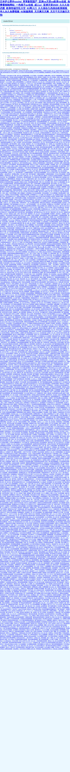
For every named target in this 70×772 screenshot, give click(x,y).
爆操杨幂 (41, 310)
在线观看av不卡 (51, 413)
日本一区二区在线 (50, 421)
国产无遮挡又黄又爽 (15, 90)
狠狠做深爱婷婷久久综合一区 (47, 406)
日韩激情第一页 (13, 107)
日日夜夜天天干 (57, 382)
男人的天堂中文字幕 (55, 599)
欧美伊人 (48, 544)
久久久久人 (15, 553)
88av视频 (12, 274)
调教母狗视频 (49, 109)
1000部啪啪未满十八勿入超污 (8, 123)
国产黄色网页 (26, 109)
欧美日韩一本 (34, 480)
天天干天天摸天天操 (52, 172)
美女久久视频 (18, 234)
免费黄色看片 (37, 413)
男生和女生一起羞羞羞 (17, 147)
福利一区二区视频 (42, 253)
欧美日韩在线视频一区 (41, 94)
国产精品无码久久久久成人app (32, 372)
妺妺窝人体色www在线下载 (14, 496)
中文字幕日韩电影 (28, 242)
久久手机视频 (14, 602)
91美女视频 (60, 342)
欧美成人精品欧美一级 (38, 86)
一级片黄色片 (11, 224)
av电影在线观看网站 (32, 596)
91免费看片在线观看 (41, 488)
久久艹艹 (22, 464)
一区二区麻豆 (32, 615)
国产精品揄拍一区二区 (44, 347)
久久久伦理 (59, 604)
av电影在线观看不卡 (45, 132)
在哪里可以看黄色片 (13, 85)
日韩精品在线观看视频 (6, 298)
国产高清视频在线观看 (60, 520)
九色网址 (7, 506)
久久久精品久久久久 (24, 460)
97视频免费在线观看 (37, 415)
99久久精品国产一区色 (6, 218)
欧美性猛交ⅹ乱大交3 (36, 104)
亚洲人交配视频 (49, 126)
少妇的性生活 (41, 355)
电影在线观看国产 (48, 83)
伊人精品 (53, 120)
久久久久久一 (35, 101)
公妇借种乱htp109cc (60, 428)
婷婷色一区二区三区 (63, 97)
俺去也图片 (53, 375)
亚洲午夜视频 (17, 510)
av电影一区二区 (51, 332)
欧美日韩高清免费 (15, 356)
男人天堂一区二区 (30, 641)
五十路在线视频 (20, 398)
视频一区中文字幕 (49, 625)
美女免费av (20, 102)
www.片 (59, 321)
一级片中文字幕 (26, 452)
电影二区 (48, 437)
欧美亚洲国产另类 (27, 96)
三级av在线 (37, 361)
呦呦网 (48, 261)
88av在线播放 (6, 602)
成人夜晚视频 (12, 342)
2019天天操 (59, 332)
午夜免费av (61, 380)
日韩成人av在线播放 (35, 301)
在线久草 (6, 587)
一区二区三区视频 (58, 88)
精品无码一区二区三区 (57, 212)
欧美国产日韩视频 (45, 164)
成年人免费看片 (4, 533)
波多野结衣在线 (34, 442)
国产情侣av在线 (47, 575)
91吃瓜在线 (8, 377)
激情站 (35, 163)
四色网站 (32, 426)
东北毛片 (2, 323)
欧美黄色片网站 (25, 159)
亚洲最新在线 (16, 374)
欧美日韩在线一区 (34, 283)
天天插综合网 (52, 129)
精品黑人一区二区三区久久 (51, 115)
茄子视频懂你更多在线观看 (18, 210)
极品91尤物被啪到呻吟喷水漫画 (31, 234)
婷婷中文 (6, 385)
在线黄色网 (20, 479)
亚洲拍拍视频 (24, 347)
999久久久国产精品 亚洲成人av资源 (45, 196)
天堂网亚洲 (49, 385)
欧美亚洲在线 (20, 429)
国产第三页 (25, 145)
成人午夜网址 (43, 480)
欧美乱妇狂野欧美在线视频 (38, 366)
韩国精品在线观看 (15, 520)
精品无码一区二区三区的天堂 (21, 339)
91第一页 (61, 577)
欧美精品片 (24, 455)
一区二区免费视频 (27, 112)
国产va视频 (37, 593)
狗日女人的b (54, 577)
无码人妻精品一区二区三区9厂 (27, 166)
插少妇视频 (18, 296)
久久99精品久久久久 (33, 591)
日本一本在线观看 (37, 274)
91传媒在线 (43, 332)
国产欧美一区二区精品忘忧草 (29, 315)
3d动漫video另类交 (54, 153)
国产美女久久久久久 (56, 96)
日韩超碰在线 (17, 99)
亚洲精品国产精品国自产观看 (32, 120)
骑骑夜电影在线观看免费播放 (46, 477)
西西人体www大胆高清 (45, 251)
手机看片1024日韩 (39, 407)
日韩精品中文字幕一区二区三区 (24, 228)
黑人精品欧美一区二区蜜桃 (51, 194)
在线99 (60, 169)
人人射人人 (34, 379)
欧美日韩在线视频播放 (6, 399)
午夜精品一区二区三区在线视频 (60, 377)
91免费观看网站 (32, 285)
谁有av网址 (17, 487)
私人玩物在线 (45, 239)
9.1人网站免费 (29, 244)
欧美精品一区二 (54, 137)
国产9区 (14, 479)
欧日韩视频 (18, 423)
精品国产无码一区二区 (51, 248)
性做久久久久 (7, 447)
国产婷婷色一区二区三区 (30, 425)
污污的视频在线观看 (17, 560)
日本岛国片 (53, 121)
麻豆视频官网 (61, 445)
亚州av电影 (15, 158)
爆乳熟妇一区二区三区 (32, 210)
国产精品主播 (7, 313)
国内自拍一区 (58, 579)
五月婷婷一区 (26, 80)
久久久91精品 (7, 83)
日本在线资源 (21, 186)
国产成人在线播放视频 (23, 75)
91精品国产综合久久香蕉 (59, 336)
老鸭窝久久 (48, 440)
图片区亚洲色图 (33, 614)
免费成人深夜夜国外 (40, 304)
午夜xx (40, 575)
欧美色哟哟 (12, 437)
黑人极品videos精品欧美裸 (21, 391)
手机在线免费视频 (46, 331)
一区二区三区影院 (62, 121)
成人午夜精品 (39, 542)
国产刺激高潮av (45, 158)
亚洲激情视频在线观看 (35, 380)
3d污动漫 (25, 383)
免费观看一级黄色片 (47, 401)
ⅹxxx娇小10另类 (13, 596)
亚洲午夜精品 (62, 151)
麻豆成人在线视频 (42, 148)
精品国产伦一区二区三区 (59, 544)
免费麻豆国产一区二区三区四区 (40, 375)
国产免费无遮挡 (34, 232)
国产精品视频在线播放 (14, 325)
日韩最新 (52, 164)
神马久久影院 (65, 309)
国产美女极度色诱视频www (10, 628)
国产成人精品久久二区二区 (18, 499)
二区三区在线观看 (31, 204)
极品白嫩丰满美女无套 (45, 161)
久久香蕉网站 (38, 145)
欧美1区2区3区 (21, 637)
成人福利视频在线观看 (36, 153)
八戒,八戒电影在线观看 (19, 355)
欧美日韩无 (17, 585)
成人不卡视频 (29, 85)
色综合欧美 (17, 134)
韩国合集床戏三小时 (43, 231)
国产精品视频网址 (39, 317)
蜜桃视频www (47, 561)
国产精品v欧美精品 (11, 186)
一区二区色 (51, 359)
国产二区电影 (17, 142)
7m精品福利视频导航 (9, 91)
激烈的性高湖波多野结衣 (36, 220)
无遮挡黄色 (4, 456)
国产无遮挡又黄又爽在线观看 (59, 347)
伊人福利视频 (31, 344)
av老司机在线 (38, 610)
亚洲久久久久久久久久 (58, 298)
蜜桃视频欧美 (11, 178)
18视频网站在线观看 (15, 159)
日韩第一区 (52, 144)
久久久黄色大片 (59, 434)
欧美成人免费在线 (29, 97)
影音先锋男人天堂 (24, 426)
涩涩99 (36, 552)
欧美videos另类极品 (7, 622)
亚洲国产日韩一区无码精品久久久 (28, 250)
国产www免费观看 (57, 201)
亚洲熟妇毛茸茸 (64, 339)
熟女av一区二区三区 (64, 223)
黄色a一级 (30, 499)
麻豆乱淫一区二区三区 (38, 82)
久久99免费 (66, 185)
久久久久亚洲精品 (16, 448)
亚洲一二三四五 (23, 477)
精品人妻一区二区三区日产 (43, 171)
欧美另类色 (18, 145)
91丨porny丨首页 (57, 331)
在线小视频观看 (62, 588)
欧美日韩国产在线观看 (57, 261)
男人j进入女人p (63, 93)
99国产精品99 (36, 201)
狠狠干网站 (11, 156)
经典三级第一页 (61, 77)
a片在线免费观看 (29, 361)
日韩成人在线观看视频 (63, 296)
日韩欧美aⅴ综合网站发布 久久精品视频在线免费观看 (25, 88)
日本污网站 (28, 156)
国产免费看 (35, 537)
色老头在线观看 (26, 282)
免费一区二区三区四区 (59, 369)
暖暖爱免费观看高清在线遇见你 (8, 301)
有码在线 (8, 80)
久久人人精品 (4, 455)
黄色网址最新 (62, 193)
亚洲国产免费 (60, 94)
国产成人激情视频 (28, 490)
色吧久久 (8, 633)
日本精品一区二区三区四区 (23, 263)
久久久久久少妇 (9, 371)
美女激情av (41, 614)
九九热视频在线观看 (15, 180)
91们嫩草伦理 (49, 180)
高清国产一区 (53, 291)
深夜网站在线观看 (35, 291)
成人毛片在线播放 (20, 294)
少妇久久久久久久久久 (58, 545)
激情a (45, 580)
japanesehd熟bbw (13, 161)
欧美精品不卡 (51, 402)
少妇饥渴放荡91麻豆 (52, 93)
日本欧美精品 (27, 320)
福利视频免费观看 (44, 169)
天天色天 (8, 283)
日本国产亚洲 (22, 418)
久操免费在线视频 (23, 579)
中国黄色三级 (56, 337)
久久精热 (50, 259)
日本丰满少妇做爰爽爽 (40, 172)
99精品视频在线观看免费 (42, 237)
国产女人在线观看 (7, 625)
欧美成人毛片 (59, 572)
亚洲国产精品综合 (27, 348)
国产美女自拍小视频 (50, 294)
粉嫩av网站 (47, 75)
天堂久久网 (22, 641)
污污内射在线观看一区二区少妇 (55, 123)
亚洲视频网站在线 (65, 564)
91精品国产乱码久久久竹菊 (25, 474)
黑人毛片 (15, 120)
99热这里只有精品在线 (18, 244)
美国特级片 (6, 204)
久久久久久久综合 (31, 539)
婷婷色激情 (13, 485)
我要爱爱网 (16, 406)
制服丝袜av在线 (11, 248)
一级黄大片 (23, 588)
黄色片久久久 (6, 555)
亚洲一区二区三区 (54, 91)
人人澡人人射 (47, 585)
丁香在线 (66, 374)
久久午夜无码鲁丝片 (55, 199)
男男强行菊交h (55, 128)
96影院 (2, 134)
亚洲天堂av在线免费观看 (48, 521)
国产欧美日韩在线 (17, 401)
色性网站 (22, 118)
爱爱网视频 (20, 412)
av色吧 (53, 124)
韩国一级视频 (27, 493)
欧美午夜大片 (51, 409)
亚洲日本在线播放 (16, 466)
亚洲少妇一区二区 (29, 175)
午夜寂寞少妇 (40, 256)
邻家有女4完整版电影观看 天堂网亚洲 (47, 502)
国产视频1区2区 (57, 177)
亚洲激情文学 (19, 274)
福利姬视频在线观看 (60, 124)
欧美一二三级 (32, 99)
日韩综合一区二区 (53, 429)
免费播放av (12, 494)
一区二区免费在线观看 (33, 202)
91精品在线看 (16, 463)
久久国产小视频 (29, 258)
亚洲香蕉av (24, 599)
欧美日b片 (51, 372)
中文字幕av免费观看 (16, 304)
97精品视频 (50, 186)
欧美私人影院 (19, 383)
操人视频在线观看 (48, 512)
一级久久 (4, 132)
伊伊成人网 (57, 236)
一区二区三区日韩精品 (36, 155)
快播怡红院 (11, 402)
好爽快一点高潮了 (64, 487)
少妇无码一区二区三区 (32, 169)
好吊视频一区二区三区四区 (44, 198)
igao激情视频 (3, 172)
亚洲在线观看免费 (26, 520)
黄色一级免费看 (57, 83)
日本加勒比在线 (4, 77)
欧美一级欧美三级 (18, 372)
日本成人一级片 (23, 483)
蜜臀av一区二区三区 (13, 137)
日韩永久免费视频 (38, 625)
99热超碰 (13, 558)
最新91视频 (28, 464)
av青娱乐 (52, 185)
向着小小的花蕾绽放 (58, 207)
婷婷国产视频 (59, 196)
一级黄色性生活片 (48, 113)
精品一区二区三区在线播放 (18, 439)
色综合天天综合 (26, 466)
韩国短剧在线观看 (46, 377)
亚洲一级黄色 (14, 404)
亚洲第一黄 (27, 155)
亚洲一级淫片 (47, 447)
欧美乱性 (29, 609)
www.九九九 (12, 375)
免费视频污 (38, 117)
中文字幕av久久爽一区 (51, 598)
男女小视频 (41, 423)
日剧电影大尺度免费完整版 (26, 461)
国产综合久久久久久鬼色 (42, 199)
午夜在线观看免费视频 (22, 342)
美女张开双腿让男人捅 (52, 142)
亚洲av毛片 (6, 390)
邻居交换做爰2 (5, 144)
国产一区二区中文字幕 (12, 288)
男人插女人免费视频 (59, 418)
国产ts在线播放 (65, 612)
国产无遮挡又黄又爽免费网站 (52, 220)
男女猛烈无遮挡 (37, 618)
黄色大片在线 (38, 258)
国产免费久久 (46, 275)
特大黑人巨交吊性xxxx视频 (30, 191)
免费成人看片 (9, 126)
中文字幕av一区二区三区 (10, 102)
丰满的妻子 (21, 167)
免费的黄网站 (44, 78)
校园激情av (45, 510)
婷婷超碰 (32, 420)
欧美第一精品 (34, 310)
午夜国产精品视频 (25, 194)
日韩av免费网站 (30, 293)
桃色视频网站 (29, 212)
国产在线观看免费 (44, 639)
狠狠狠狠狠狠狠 (44, 318)
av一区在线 (66, 455)
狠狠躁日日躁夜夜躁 (55, 237)
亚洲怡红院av (7, 299)
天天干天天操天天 (60, 359)
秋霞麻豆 (2, 647)
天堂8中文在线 (18, 458)
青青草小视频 (56, 585)
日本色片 (33, 240)
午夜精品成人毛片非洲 (64, 412)
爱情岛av (29, 326)
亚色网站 (54, 569)
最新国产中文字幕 (28, 385)
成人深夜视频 (22, 312)
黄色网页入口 (50, 277)
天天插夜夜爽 (57, 256)
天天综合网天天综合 (17, 445)
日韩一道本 (5, 193)
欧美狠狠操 (57, 234)
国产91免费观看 (15, 501)
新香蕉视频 (26, 458)
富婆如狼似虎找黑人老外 (35, 90)
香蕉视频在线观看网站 (11, 469)
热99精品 (8, 367)
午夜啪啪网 (63, 137)
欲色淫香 (44, 364)
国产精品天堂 (15, 258)
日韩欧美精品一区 (26, 541)
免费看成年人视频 (7, 556)
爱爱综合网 (8, 480)
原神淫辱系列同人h (47, 648)
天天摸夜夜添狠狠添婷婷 (7, 207)
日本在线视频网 (26, 101)
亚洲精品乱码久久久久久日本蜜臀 (14, 290)
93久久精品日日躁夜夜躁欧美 (42, 128)
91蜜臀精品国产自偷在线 (20, 531)
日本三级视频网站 (13, 483)
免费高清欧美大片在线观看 (28, 585)
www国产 (48, 352)
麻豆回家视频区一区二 (24, 217)
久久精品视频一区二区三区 (33, 118)
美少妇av (15, 148)
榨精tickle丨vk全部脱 (48, 474)
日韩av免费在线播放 (7, 386)
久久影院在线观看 (11, 109)
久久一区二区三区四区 (34, 245)
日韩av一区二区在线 (54, 78)
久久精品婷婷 (34, 80)
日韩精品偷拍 (15, 367)
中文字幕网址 (47, 302)
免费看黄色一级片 (10, 198)
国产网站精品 (19, 150)
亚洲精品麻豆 (36, 496)
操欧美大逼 (43, 261)
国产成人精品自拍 (54, 348)
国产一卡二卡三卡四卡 (26, 261)
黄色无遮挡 (14, 350)
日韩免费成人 (53, 151)
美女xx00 (7, 644)
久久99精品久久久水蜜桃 (44, 336)
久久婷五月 (65, 645)
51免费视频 (5, 348)
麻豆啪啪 (27, 379)
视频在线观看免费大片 (27, 134)
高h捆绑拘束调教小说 (36, 275)
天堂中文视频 (56, 247)
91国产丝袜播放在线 (19, 379)
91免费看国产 (8, 245)
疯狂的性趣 (35, 410)
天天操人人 (58, 647)
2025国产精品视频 (14, 232)
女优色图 (59, 120)
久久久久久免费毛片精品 (49, 340)
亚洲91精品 (52, 510)
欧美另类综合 (19, 320)
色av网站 (31, 151)
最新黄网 (45, 415)
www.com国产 (63, 499)
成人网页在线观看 (31, 305)
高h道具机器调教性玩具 (44, 507)
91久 (30, 105)
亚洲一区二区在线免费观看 (15, 132)
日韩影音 (62, 399)
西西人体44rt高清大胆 (49, 102)
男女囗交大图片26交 (48, 90)
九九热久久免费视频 (6, 121)
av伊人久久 (30, 83)
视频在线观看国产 (45, 156)
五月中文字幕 (57, 113)
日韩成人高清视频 (46, 399)
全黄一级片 (14, 525)
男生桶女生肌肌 (27, 299)
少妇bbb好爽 (15, 151)
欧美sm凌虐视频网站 (15, 101)
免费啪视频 (45, 587)
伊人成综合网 (19, 140)
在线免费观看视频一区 (43, 121)
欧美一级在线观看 (54, 436)
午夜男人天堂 (7, 560)
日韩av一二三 (11, 172)
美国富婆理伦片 (35, 298)
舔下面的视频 (59, 310)
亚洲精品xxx (3, 178)
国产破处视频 (17, 399)
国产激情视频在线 (10, 320)
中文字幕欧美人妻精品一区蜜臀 (60, 458)
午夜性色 (63, 596)
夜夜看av (20, 97)
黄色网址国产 (20, 172)
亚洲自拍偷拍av (19, 156)
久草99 (21, 153)
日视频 (9, 205)
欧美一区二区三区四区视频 (50, 487)
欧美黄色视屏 (58, 528)
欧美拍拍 (39, 577)
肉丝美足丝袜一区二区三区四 (14, 226)
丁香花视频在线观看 (6, 93)
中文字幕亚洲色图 (57, 483)
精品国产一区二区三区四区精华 (25, 248)
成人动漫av (11, 639)
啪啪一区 (53, 637)
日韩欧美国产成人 (49, 547)
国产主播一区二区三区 (47, 325)
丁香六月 (14, 242)
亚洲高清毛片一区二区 (39, 142)
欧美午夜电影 (27, 394)
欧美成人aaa (63, 194)
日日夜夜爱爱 (41, 99)
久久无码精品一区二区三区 (26, 377)
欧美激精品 (45, 622)
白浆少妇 (50, 269)
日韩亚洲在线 (19, 425)
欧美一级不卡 (29, 350)
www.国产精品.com (7, 372)
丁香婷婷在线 (46, 350)
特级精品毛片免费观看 (27, 128)
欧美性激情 (6, 263)
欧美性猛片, (22, 288)
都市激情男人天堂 (10, 547)
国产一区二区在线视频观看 (12, 548)
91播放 (22, 258)
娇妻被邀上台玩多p (17, 299)
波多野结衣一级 (9, 175)
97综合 (41, 232)
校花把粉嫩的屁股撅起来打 (38, 93)
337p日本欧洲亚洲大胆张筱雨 (10, 344)
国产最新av (23, 456)
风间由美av (10, 247)
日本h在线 (3, 75)
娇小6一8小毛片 (47, 315)
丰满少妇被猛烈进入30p (16, 410)
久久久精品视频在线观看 (26, 413)
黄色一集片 (54, 182)
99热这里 (31, 145)
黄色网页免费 (27, 177)
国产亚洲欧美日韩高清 (34, 239)
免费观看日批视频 (37, 572)
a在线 (36, 491)
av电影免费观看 (40, 555)
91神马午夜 (55, 471)
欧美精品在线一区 (24, 161)
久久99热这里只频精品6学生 (28, 121)
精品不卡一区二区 (45, 628)
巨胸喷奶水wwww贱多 (6, 388)
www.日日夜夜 (4, 185)
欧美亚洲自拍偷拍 (41, 475)
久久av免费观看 (5, 606)
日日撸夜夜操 (24, 534)
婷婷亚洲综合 (34, 634)
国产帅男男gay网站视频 (32, 359)
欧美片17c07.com (32, 439)
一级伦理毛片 (7, 174)
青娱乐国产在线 (30, 647)
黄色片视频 (33, 529)
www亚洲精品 (10, 353)
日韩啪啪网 (9, 374)
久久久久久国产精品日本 (63, 178)
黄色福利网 (37, 399)
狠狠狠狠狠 (12, 526)
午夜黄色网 (21, 148)
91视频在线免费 (4, 180)
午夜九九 (42, 591)
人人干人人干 (29, 610)
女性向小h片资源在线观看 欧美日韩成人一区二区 (51, 537)
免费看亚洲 (64, 256)
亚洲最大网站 (16, 174)
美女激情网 (56, 401)
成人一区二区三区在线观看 (40, 326)
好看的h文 (17, 417)
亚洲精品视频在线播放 (18, 428)
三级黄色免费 (28, 617)
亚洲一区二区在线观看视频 (16, 309)
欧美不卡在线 (48, 501)
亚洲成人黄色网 (46, 380)
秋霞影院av (35, 445)
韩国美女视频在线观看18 (47, 374)
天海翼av (35, 434)
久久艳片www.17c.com (26, 137)
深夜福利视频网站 (13, 472)
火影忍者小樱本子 (37, 124)
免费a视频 (57, 304)
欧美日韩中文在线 (7, 312)
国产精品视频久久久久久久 (17, 204)
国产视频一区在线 (34, 226)
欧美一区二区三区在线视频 (38, 123)
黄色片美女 (53, 156)
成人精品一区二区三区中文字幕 (22, 271)
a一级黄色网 (28, 82)
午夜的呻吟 (25, 90)
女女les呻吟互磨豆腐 (16, 223)
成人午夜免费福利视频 (36, 386)
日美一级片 (10, 271)
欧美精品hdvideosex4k (39, 323)
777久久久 (17, 255)
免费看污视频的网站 (30, 148)
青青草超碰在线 (59, 372)
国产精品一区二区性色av (23, 277)
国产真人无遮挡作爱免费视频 (37, 390)
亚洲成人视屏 (46, 460)
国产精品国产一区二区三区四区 (40, 466)
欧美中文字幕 (27, 272)
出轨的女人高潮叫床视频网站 (52, 463)
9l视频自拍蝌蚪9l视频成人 (13, 541)
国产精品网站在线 (23, 352)
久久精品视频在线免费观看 (33, 622)
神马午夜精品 (53, 239)
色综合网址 (5, 221)
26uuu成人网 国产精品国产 (41, 185)
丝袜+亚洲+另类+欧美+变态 (23, 375)
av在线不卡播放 (62, 569)
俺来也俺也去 (12, 236)
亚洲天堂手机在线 (19, 502)
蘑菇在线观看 (41, 174)
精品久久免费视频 (34, 448)
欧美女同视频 (61, 288)
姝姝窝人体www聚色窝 (49, 572)
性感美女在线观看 (65, 128)
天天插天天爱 (21, 518)
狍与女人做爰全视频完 (64, 112)
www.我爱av (65, 647)
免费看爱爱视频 (38, 471)
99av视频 (29, 126)
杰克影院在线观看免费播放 (39, 404)
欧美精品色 (62, 501)
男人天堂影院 (47, 337)
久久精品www (17, 315)
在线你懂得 (36, 261)
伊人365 (65, 283)
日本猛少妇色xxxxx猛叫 (60, 477)
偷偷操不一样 (30, 144)
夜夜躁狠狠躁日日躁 (35, 167)
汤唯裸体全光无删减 (10, 498)
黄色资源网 (16, 310)
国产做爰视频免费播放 (48, 167)
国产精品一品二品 (24, 529)
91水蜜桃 (44, 361)
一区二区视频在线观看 (37, 337)
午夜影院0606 (41, 163)
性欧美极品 (33, 129)
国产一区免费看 (64, 453)
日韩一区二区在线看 (44, 182)
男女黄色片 (31, 534)
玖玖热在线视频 (18, 574)
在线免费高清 (43, 215)
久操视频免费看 (43, 80)
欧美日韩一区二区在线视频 (21, 420)
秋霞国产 (52, 213)
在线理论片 (42, 109)
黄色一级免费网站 (26, 356)
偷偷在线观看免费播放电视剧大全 (16, 253)
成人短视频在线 (20, 224)
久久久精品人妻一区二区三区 (10, 291)
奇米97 (44, 85)
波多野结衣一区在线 (51, 394)
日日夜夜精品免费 (64, 461)
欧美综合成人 (12, 409)
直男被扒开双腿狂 (40, 433)
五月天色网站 (61, 615)
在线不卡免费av (15, 332)
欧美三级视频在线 (8, 255)
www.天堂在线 (19, 91)
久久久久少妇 (33, 207)
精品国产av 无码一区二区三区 (31, 132)
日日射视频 (34, 236)
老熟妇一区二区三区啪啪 (51, 423)
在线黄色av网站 (7, 345)
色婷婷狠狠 (25, 423)
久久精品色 (21, 266)
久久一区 (52, 334)
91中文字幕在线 (20, 110)
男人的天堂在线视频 (34, 391)
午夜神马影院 (49, 163)
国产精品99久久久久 (40, 620)
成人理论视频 (38, 83)
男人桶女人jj (60, 634)
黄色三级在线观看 (53, 215)
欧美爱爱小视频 (63, 286)
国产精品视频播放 (36, 158)
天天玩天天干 (64, 247)
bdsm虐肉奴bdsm (6, 282)
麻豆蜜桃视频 (35, 568)
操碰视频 (8, 258)
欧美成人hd (66, 177)
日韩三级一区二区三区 (62, 340)
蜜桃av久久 (44, 494)
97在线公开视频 (40, 417)
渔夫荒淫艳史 (6, 493)
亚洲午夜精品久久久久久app (55, 250)
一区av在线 (4, 645)
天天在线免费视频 (12, 358)
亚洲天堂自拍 (4, 239)
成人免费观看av (37, 498)
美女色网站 (8, 433)
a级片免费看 (63, 348)
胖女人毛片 (35, 406)
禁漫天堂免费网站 (45, 526)
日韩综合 (48, 450)
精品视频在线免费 (33, 182)
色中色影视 (65, 439)
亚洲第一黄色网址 (53, 263)
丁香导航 (52, 231)
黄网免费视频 (56, 309)
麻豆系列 (17, 434)
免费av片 (63, 456)
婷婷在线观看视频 (60, 167)
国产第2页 (15, 104)
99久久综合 (62, 271)
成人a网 (37, 426)
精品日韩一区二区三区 (27, 645)
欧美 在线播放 (10, 585)
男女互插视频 (8, 269)
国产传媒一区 (38, 85)
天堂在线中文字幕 (50, 82)
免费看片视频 (23, 344)
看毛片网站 (3, 358)
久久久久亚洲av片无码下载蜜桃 (51, 258)
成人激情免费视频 (41, 450)
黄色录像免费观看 (5, 544)
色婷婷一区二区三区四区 (30, 358)
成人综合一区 (53, 587)
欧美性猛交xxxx (33, 383)
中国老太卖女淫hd (32, 247)
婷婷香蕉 (19, 236)
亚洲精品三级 (30, 94)
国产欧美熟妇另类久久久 (18, 482)
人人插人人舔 (31, 171)
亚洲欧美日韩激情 (20, 169)
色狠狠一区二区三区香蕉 (60, 552)
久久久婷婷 (9, 82)
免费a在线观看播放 (29, 321)
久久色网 (19, 109)
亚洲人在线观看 (38, 631)
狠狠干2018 (57, 355)
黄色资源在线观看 (57, 507)
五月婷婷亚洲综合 (50, 614)
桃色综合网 (36, 525)
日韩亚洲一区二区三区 (14, 645)
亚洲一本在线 (21, 144)
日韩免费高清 (4, 280)
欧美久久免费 (15, 313)
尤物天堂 (3, 444)
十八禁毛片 (58, 409)
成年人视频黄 (21, 193)
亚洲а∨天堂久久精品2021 (54, 404)
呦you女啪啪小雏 (42, 205)
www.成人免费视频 (62, 274)
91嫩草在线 (8, 293)
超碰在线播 (47, 224)
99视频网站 (59, 75)
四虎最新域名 (27, 445)
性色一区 (61, 148)
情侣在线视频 (49, 355)
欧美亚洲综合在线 (20, 305)
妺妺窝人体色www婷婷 (8, 150)
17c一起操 (56, 155)
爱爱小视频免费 (17, 218)
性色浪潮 (29, 374)
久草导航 (56, 163)
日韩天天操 (4, 331)
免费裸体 (36, 296)
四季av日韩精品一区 (22, 196)
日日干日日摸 (48, 207)
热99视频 (39, 329)
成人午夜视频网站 (11, 177)
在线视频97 (46, 104)
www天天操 (11, 317)
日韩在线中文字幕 (51, 417)
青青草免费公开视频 (20, 198)
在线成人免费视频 (8, 510)
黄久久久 (28, 136)
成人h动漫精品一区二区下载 (20, 269)
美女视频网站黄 (9, 124)
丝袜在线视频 (26, 275)
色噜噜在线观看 (24, 232)
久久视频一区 (31, 583)
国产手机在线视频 (16, 112)
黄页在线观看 (36, 255)
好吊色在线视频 (19, 617)
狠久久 (24, 323)
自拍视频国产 (53, 169)
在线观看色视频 (49, 590)
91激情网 (7, 274)
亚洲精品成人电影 (16, 282)
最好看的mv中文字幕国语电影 (17, 539)
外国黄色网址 (39, 418)
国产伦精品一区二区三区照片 (59, 183)
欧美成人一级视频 (61, 213)
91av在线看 (8, 328)
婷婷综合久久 (54, 601)
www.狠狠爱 (3, 253)
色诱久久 (57, 523)
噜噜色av (18, 220)
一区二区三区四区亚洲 (7, 129)
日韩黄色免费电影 (38, 112)
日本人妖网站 (16, 93)
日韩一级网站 (65, 390)
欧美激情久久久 (58, 86)
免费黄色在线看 (62, 248)
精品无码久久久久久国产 (50, 112)
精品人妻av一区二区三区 (24, 123)
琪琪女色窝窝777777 (26, 255)
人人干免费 (5, 115)
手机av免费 (45, 541)
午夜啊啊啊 (22, 340)
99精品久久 (63, 264)
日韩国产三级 (9, 452)
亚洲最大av (50, 204)
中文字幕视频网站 (31, 561)
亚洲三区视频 (37, 96)
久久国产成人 (63, 155)
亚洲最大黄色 (57, 190)
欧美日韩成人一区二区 (27, 399)
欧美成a (8, 436)
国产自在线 (37, 286)
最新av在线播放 (64, 593)
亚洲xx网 (61, 282)
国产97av (8, 350)
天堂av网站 (6, 618)
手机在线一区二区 (43, 623)
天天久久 (6, 514)
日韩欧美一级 (41, 320)
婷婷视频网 (44, 278)
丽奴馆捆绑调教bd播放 (25, 553)
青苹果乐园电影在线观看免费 (11, 261)
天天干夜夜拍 (64, 304)
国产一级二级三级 (53, 148)
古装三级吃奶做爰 (58, 455)
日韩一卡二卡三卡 (49, 574)
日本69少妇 (37, 377)
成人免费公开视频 (23, 514)
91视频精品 (14, 474)
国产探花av (38, 364)
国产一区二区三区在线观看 (53, 548)
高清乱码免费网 (27, 307)
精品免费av (62, 326)
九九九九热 (15, 153)
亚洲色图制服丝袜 (60, 628)
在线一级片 (22, 568)
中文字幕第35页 (35, 520)
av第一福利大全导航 (29, 190)
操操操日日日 (34, 528)
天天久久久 (45, 280)
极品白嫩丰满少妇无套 (15, 348)
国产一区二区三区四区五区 (13, 256)
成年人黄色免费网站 (18, 82)
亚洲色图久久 (16, 318)
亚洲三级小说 (53, 410)
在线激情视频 (12, 264)
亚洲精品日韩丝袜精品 (6, 310)
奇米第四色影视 (31, 198)
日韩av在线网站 (53, 305)
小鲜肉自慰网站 (4, 526)
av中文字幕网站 (45, 139)
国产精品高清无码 (47, 453)
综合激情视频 (35, 264)
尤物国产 (2, 541)
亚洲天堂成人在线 (12, 217)
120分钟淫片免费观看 (45, 101)
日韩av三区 (18, 96)
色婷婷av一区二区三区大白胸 (36, 582)
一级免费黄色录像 (58, 364)
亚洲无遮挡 (24, 325)
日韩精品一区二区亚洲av (50, 274)
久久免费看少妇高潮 (58, 147)
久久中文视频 (45, 629)
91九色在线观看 (36, 193)
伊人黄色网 (31, 487)
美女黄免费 (20, 205)
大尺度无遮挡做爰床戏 (13, 231)
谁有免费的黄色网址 (42, 367)
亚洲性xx (51, 633)
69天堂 (53, 75)
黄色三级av (49, 455)
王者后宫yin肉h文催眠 (8, 229)
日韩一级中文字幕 (22, 213)
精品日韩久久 (55, 593)
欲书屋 (56, 525)
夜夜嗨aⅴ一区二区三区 (33, 312)
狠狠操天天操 (37, 242)
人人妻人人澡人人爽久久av (34, 456)
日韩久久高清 (18, 199)
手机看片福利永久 (16, 615)
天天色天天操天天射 (59, 126)
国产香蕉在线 (22, 359)
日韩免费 (13, 563)
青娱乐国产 (56, 564)
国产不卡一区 (51, 604)
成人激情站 (5, 201)
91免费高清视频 (53, 221)
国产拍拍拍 (66, 75)
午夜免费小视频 (49, 86)
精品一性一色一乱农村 (16, 493)
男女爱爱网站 (25, 433)
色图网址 (22, 85)
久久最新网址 (20, 558)
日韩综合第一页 (32, 575)
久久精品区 (5, 464)
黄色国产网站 (15, 202)
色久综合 (63, 104)
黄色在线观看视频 (23, 582)
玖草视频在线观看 (8, 183)
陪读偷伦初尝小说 (25, 231)
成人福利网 (34, 231)
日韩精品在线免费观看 (8, 96)
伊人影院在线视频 (26, 124)
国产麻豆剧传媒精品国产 (49, 134)
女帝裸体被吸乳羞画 (42, 259)
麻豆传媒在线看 (12, 139)
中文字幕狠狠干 (8, 134)
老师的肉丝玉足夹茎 (50, 582)
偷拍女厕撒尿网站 (15, 188)
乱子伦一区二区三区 (64, 142)
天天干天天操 (62, 639)
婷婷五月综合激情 (42, 218)
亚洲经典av (8, 431)
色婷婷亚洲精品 (57, 251)
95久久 (42, 126)
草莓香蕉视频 (19, 542)
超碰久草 (14, 205)
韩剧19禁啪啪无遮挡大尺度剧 (59, 345)
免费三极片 (41, 207)
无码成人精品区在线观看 (16, 77)
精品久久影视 (30, 440)
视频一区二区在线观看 (60, 631)
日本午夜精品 (51, 94)
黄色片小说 (31, 514)
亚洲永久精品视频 (42, 358)
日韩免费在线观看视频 (51, 285)
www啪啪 (33, 159)
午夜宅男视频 (13, 193)
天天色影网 (23, 382)
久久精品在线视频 (59, 136)
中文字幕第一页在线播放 (37, 75)
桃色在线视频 (65, 237)
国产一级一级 (42, 445)
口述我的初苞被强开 (11, 167)
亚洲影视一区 (58, 140)
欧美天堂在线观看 (12, 512)
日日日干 (49, 177)
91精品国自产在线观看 (18, 267)
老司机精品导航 (28, 147)
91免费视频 (24, 625)
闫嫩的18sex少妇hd (38, 228)
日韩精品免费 (39, 469)
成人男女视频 (37, 490)
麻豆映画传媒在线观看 (46, 147)
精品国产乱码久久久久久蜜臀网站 (21, 480)
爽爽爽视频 (50, 534)
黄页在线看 (9, 215)
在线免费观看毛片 (52, 288)
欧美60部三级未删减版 (6, 379)
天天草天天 (56, 191)
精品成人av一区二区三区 (34, 536)
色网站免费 (36, 126)
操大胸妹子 (66, 88)
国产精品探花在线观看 (17, 393)
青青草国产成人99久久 (24, 404)
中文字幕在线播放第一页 (41, 144)
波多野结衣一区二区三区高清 (32, 309)
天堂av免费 (39, 509)
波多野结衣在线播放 (57, 161)
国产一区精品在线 (58, 328)
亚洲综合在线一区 (20, 593)
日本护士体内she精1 (16, 555)
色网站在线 (25, 105)
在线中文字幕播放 (39, 501)
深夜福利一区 (52, 634)
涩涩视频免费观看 (59, 269)
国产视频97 (36, 374)
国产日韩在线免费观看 (50, 272)
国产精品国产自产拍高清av (23, 201)
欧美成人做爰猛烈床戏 (31, 558)
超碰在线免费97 (13, 115)
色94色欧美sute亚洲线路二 (43, 531)
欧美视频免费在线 (31, 294)
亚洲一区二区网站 (43, 398)
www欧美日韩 (43, 269)
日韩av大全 (49, 564)
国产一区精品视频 (36, 183)
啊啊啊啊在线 (39, 293)
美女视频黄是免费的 (7, 136)
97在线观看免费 (17, 323)
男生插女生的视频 (44, 553)
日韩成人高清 (60, 145)
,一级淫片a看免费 (54, 415)
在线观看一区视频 (9, 415)
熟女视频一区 (27, 560)
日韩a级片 (9, 148)
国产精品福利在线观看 (63, 444)
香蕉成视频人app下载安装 (33, 139)
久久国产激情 (38, 134)
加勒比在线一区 (51, 178)
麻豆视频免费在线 (6, 97)
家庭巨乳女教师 (49, 136)
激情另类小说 (22, 488)
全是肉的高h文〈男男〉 (45, 264)
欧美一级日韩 (26, 236)
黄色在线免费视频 (55, 104)
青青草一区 (9, 569)
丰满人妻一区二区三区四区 (62, 334)
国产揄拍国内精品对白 (34, 78)
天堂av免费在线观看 (60, 547)
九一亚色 (60, 239)
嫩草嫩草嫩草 (49, 236)
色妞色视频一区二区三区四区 (59, 171)
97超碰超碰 (63, 242)
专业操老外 (42, 571)
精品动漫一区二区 (25, 278)
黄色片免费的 (6, 191)
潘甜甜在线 (18, 317)
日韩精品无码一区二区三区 (35, 547)
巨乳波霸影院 (12, 164)
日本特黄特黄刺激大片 (58, 101)
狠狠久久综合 (24, 182)
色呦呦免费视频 (25, 298)
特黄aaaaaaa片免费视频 (15, 363)
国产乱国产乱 (9, 612)
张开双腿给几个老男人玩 (44, 644)
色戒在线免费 (11, 228)
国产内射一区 (14, 460)
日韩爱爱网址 (14, 506)
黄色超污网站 (55, 107)
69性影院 (64, 244)
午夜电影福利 (14, 568)
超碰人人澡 (3, 583)
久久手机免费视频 (45, 464)
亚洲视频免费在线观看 (16, 155)
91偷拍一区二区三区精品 (49, 77)
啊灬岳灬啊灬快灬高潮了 (29, 223)
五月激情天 (36, 464)
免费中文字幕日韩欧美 (54, 80)
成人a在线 (15, 394)
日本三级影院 (63, 350)
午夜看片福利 (56, 498)
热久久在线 (30, 313)
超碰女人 (41, 596)
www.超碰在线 (52, 321)
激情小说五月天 (20, 280)
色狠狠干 (51, 398)
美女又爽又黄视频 (35, 221)
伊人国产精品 (62, 166)
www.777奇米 (12, 185)
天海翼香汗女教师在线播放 (46, 523)
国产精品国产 (33, 174)
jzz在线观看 (6, 490)
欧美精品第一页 (47, 498)
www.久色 (39, 240)
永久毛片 (58, 82)
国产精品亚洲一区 (13, 331)
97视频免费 (11, 145)
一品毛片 (27, 428)
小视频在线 (23, 313)
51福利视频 (50, 304)
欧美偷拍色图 (35, 318)
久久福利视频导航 (49, 418)
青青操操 (2, 186)
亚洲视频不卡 (34, 194)
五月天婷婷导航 (34, 161)
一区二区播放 (22, 536)
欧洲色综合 (14, 97)
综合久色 (42, 352)
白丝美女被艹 (48, 283)
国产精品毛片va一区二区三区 (42, 212)
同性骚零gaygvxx (53, 326)
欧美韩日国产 (12, 280)
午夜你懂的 (7, 552)
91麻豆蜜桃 (11, 212)
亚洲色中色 (45, 610)
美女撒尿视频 (26, 528)
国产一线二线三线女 (40, 178)
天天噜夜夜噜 (16, 121)
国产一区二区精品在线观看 (50, 97)
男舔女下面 (63, 437)
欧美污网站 (42, 491)
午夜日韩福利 (39, 115)
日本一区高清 (12, 610)
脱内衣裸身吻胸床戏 (57, 644)
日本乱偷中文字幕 (11, 75)
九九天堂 (8, 501)
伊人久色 (7, 188)
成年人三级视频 (55, 563)
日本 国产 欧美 (24, 174)
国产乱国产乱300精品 (46, 88)
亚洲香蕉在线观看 (49, 542)
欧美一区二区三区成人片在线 (48, 296)
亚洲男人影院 (64, 391)
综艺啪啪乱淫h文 (53, 286)
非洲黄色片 (49, 366)
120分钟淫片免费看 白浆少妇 (28, 648)
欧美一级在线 (38, 77)
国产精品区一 (23, 591)
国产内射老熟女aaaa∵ (26, 163)
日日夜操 (67, 442)
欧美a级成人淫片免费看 (46, 234)
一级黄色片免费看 (39, 248)
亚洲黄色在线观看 (17, 80)
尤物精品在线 (4, 145)
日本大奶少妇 (18, 105)
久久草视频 (4, 286)
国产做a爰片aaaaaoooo (54, 356)
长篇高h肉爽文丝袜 (5, 326)
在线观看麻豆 (44, 496)
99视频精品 (52, 318)
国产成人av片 (56, 132)
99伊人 (61, 226)
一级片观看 (57, 542)
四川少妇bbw (24, 99)
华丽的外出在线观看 (7, 199)
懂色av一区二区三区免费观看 (56, 641)
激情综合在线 (6, 356)
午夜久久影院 (31, 485)
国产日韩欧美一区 (36, 278)
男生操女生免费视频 (29, 580)
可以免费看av (42, 409)
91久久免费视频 (29, 224)
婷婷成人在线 (61, 156)
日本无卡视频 (24, 417)
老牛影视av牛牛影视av (56, 553)
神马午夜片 (46, 386)
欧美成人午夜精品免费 (57, 224)
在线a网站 (11, 564)
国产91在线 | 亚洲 (65, 436)
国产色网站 (26, 226)
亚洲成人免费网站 (31, 280)
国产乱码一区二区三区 (42, 518)
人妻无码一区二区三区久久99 (15, 240)
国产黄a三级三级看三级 (36, 342)
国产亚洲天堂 (7, 131)
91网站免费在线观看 (51, 99)
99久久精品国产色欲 (27, 180)
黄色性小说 (34, 623)
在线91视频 (59, 185)
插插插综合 (26, 129)
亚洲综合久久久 (56, 302)
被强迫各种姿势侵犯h (13, 78)
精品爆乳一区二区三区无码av (22, 302)
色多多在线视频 (14, 194)
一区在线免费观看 (14, 545)
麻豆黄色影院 (39, 150)
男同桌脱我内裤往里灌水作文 (22, 183)
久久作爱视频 (54, 193)
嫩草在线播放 (23, 78)
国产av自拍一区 (45, 96)
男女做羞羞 (28, 107)
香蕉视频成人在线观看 (12, 426)
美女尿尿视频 (58, 534)
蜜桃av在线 (6, 155)
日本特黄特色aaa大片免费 (58, 158)
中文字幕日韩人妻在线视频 (39, 177)
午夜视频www (42, 369)
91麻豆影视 (66, 250)
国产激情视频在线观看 (38, 136)
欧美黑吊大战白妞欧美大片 (28, 256)
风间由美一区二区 (21, 178)
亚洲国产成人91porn (53, 205)
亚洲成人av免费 (40, 190)
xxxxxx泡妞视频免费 (26, 444)
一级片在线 (66, 169)
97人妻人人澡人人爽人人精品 (10, 166)
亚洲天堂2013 (63, 305)
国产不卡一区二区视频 (49, 145)
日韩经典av (59, 421)
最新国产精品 (26, 337)
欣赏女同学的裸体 (27, 142)
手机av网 (38, 331)
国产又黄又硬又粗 (20, 212)
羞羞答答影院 (45, 514)
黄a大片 (24, 326)
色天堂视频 (17, 124)
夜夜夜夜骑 (48, 223)
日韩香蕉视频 (37, 209)
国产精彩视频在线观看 (46, 382)
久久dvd (21, 120)
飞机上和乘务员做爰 (17, 580)
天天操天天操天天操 (46, 255)
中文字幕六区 (26, 442)
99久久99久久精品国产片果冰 (42, 345)
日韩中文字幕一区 (54, 280)
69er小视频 (43, 277)
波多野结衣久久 (21, 94)
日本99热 (2, 99)
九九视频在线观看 (32, 644)
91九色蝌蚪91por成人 (63, 99)
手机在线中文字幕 (46, 490)
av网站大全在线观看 (55, 386)
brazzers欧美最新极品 (45, 383)
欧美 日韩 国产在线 (30, 186)
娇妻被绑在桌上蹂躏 (37, 272)
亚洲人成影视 (27, 412)
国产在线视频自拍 (29, 77)
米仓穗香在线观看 (46, 120)
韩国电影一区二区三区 (34, 213)
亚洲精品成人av (45, 209)
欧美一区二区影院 (33, 369)
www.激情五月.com (33, 251)
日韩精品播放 (59, 452)
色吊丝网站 (59, 614)
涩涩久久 (16, 623)
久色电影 (57, 456)
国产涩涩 (7, 563)
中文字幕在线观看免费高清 (26, 620)
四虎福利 (25, 575)
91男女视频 (45, 372)
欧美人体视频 (35, 215)
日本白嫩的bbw (45, 391)
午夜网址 (7, 194)
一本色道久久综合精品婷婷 (42, 479)
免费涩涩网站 (64, 523)
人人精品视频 (9, 234)
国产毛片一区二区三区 (63, 460)
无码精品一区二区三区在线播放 (36, 467)
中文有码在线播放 (6, 112)
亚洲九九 (55, 266)
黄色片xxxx (9, 99)
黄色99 (53, 628)
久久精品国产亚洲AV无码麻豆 (19, 590)
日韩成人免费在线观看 (13, 237)
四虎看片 (48, 323)
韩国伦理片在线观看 (29, 150)
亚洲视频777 (35, 156)
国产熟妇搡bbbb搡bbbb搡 (61, 398)
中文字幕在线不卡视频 (60, 433)
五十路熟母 (57, 186)
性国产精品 (12, 277)
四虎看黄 (31, 304)
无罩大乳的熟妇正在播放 (12, 118)
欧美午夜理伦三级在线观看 (38, 282)
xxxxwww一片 (39, 580)
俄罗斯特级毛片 (4, 437)
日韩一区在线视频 (26, 93)
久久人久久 (29, 498)
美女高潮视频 (4, 236)
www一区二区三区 (18, 380)
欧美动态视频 (13, 361)
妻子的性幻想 (66, 120)
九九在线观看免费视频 (6, 120)
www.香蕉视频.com (50, 228)
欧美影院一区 (45, 91)
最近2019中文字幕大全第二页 (28, 113)
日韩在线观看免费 (25, 310)
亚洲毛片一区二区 (38, 348)
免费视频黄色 (66, 531)
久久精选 (27, 131)
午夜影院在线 (64, 132)
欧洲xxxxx (43, 595)
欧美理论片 (55, 223)
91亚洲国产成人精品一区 (62, 144)
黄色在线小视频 (23, 151)
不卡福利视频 (46, 124)
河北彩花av (19, 177)
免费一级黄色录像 (64, 163)
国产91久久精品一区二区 (46, 191)
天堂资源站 (9, 323)
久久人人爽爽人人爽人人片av (55, 488)
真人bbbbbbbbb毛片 (19, 371)
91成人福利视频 (62, 394)
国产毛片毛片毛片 (46, 118)
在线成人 (59, 294)
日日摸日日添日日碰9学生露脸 (26, 469)
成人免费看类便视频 (24, 104)
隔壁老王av (11, 509)
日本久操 (54, 232)
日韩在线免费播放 (10, 537)
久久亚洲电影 (50, 267)
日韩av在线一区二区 (14, 515)
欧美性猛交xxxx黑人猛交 (29, 218)
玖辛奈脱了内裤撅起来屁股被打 (50, 242)
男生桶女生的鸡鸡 (27, 209)
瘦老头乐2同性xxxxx (29, 91)
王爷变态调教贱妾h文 (62, 407)
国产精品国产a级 (4, 90)
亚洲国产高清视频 (46, 107)
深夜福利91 (23, 202)
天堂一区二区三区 (30, 102)
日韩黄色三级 (47, 232)
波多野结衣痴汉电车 (46, 309)
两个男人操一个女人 (32, 409)
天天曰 (57, 174)
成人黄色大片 (15, 163)
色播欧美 (15, 312)
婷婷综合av (12, 201)
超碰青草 (22, 463)
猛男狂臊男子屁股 (52, 361)
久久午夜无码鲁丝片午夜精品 (56, 358)
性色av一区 (21, 361)
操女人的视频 (64, 539)
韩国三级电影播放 (46, 483)
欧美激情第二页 (45, 271)
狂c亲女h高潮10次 (39, 598)
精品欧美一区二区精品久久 (19, 83)
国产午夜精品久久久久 (43, 529)
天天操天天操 (28, 274)
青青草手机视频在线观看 (44, 458)
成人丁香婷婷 (58, 109)
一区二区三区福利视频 (13, 534)
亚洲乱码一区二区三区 (18, 131)
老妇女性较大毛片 (34, 269)
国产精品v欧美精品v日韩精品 (59, 560)
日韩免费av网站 (36, 271)
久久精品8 (43, 482)
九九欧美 (22, 561)
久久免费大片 (4, 164)
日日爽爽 (29, 323)
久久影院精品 (38, 97)
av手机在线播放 (18, 129)
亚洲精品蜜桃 (34, 217)
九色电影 (34, 320)
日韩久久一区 (7, 202)
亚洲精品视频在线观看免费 (19, 607)
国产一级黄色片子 (65, 91)
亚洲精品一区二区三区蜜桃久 (23, 415)
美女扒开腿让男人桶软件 (41, 175)
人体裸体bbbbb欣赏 (5, 242)
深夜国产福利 (14, 340)
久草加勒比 (29, 193)
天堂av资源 (15, 641)
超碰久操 (45, 153)
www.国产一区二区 (12, 421)
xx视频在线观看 (28, 172)
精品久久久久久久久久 (8, 294)
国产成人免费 (18, 307)
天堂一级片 (66, 83)
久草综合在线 (33, 339)
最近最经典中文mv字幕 (59, 366)
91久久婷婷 (11, 140)
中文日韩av (32, 417)
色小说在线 (36, 147)
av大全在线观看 (64, 240)
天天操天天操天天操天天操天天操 (10, 113)
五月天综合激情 (39, 647)
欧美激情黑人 (32, 577)
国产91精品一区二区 (19, 136)
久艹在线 (19, 242)
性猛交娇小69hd (37, 609)
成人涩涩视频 (55, 437)
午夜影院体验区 (50, 174)
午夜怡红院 (46, 342)
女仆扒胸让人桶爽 (52, 85)
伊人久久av (11, 220)
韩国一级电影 (11, 296)
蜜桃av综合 (27, 240)
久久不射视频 (11, 169)
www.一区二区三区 (44, 601)
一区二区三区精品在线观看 (41, 151)
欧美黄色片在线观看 (21, 563)
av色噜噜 (53, 139)
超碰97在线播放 (57, 595)
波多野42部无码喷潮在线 (40, 444)
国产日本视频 (34, 353)
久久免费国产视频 (42, 636)
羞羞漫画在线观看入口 (7, 142)
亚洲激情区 (29, 110)
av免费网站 (48, 555)
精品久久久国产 (34, 164)
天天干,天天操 (44, 131)
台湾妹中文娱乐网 (7, 339)
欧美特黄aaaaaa (64, 563)
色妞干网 (27, 167)
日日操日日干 (4, 212)
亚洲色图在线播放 (25, 366)
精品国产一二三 (4, 398)
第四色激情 (5, 642)
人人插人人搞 (49, 190)
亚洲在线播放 (42, 434)
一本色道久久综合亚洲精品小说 (26, 450)
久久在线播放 (22, 644)
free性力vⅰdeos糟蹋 (64, 110)
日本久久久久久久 (48, 509)
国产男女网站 (4, 564)
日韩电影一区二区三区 (37, 302)
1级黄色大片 (63, 307)
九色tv (30, 453)
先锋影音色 (40, 393)
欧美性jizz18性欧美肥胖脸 (55, 175)
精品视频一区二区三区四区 (20, 245)
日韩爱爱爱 (15, 377)
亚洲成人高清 (19, 402)
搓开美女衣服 (4, 85)
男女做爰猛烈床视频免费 (24, 86)
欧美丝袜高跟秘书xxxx (8, 383)
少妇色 (67, 525)
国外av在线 (32, 196)
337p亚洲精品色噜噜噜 (30, 205)
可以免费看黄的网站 (9, 369)
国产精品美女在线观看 (60, 574)
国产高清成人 (15, 336)
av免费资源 (44, 606)
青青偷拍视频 (15, 293)
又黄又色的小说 (36, 107)
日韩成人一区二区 (7, 406)
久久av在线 (44, 290)
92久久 (8, 647)
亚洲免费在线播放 (20, 329)
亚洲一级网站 (53, 412)
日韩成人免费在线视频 (6, 648)
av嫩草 (57, 240)
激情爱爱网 (11, 286)
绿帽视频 (64, 186)
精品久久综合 (14, 644)
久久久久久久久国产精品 (57, 150)
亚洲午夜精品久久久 (52, 282)
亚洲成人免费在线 (38, 105)
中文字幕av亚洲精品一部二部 (28, 367)
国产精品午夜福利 (26, 318)
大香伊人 (40, 315)
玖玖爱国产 (57, 204)
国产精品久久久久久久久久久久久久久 (49, 210)
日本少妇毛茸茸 (16, 433)
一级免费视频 (65, 396)
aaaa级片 (16, 182)
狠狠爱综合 (15, 633)
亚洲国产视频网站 (8, 302)
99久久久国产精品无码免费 (15, 321)
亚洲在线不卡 (25, 207)
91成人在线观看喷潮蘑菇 (21, 239)
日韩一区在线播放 (37, 140)
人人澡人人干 (37, 290)
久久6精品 (12, 398)
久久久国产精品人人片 (30, 393)
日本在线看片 (46, 193)
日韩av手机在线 (34, 277)
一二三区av (8, 607)
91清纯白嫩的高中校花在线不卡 (60, 118)
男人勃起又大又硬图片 (62, 139)
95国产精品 (26, 153)
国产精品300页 (50, 515)
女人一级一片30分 (32, 253)
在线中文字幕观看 (59, 267)
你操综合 (58, 510)
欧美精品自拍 (44, 359)
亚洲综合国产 (7, 477)
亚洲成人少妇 (29, 631)
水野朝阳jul (61, 85)
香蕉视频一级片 (23, 285)
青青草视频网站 (47, 155)
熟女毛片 (58, 607)
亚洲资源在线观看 (30, 564)
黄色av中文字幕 (59, 374)
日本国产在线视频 (42, 186)
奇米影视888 (40, 223)
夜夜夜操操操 (45, 305)
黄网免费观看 (66, 96)
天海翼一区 (39, 166)
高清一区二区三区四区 (39, 385)
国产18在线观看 (35, 131)
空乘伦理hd (28, 537)
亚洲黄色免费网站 (6, 413)
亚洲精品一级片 (35, 595)
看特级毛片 (38, 629)
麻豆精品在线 (66, 604)
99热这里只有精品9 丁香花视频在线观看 (51, 202)
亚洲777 (38, 91)
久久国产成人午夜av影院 (58, 209)
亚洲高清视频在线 (30, 429)
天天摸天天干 (59, 105)
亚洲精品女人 (7, 401)
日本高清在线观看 (12, 450)
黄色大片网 (14, 552)
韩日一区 (21, 107)
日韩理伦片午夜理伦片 (28, 199)
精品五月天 (17, 207)
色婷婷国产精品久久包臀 (52, 110)
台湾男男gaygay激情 (24, 158)
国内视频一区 (13, 221)
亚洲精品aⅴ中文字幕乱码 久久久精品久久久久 (49, 159)
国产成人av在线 (18, 175)
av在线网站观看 (9, 105)
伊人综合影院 (62, 172)
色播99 (18, 572)
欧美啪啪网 (31, 115)
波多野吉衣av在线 (64, 280)
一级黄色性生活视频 (55, 353)
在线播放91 (5, 259)
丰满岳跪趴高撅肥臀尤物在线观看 (51, 117)
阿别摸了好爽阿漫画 (58, 315)
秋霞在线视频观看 (20, 229)
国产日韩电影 (39, 102)
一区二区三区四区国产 (20, 171)
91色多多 (11, 364)
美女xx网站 (28, 215)
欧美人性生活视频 (49, 310)
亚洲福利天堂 (23, 545)
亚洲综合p (36, 523)
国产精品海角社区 (14, 464)
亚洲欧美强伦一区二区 (11, 250)
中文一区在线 (39, 420)
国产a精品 (46, 150)
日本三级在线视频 (61, 637)
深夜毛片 (18, 494)
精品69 (28, 353)
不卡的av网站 (66, 507)
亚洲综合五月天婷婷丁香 (58, 388)
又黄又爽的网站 (63, 415)
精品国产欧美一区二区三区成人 (25, 117)
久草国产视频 (52, 607)
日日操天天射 (16, 569)
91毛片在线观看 (4, 101)
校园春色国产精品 (54, 131)
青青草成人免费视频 (16, 490)
